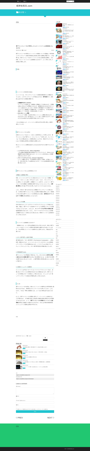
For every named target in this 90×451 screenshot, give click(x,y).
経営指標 (57, 263)
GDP (56, 250)
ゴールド (57, 223)
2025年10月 (58, 191)
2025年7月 (57, 197)
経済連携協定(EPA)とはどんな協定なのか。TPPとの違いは (68, 127)
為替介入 (57, 246)
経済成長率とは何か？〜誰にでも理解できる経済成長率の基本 (68, 116)
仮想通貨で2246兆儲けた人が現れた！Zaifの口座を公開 (68, 77)
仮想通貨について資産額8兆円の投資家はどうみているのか (68, 178)
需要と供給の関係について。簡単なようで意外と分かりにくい (68, 36)
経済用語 (57, 242)
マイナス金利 (58, 248)
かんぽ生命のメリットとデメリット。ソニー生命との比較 (68, 42)
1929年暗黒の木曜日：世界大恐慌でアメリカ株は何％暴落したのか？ (35, 347)
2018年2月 (57, 204)
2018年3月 (57, 202)
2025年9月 (57, 193)
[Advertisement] (35, 32)
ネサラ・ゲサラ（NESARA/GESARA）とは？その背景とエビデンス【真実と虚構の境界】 (68, 90)
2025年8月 (57, 195)
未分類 (24, 348)
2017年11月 (58, 209)
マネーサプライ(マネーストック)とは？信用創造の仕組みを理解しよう (68, 31)
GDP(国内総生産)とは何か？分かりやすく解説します (68, 67)
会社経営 (57, 240)
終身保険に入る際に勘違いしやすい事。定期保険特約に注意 (68, 52)
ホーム (20, 1)
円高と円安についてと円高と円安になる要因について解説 (68, 163)
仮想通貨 (57, 225)
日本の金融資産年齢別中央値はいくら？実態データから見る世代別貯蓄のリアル (68, 121)
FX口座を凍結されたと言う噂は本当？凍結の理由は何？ (68, 72)
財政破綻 (57, 254)
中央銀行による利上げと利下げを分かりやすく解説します (68, 158)
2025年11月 (58, 189)
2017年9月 (57, 213)
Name (18, 396)
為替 (56, 256)
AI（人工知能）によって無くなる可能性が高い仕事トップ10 (68, 137)
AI (56, 221)
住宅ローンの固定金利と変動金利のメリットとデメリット (68, 142)
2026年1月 (57, 188)
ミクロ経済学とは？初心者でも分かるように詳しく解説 (68, 168)
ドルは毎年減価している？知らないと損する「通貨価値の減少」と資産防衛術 (36, 361)
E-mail (18, 400)
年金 (56, 233)
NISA (57, 231)
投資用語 (57, 244)
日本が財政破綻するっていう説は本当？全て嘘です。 (68, 173)
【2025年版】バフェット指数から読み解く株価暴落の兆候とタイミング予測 (68, 83)
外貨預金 (57, 252)
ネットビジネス (58, 227)
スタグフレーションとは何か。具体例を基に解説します (68, 47)
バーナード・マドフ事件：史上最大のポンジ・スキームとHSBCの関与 (35, 366)
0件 (23, 50)
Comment (18, 386)
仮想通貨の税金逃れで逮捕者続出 (68, 110)
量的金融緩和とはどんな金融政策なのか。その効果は (68, 147)
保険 (56, 229)
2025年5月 (57, 200)
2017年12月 (58, 207)
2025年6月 (57, 198)
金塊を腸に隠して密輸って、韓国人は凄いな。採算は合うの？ (68, 153)
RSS (25, 1)
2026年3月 (57, 186)
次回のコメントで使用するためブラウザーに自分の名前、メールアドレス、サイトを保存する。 (32, 409)
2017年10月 (58, 211)
